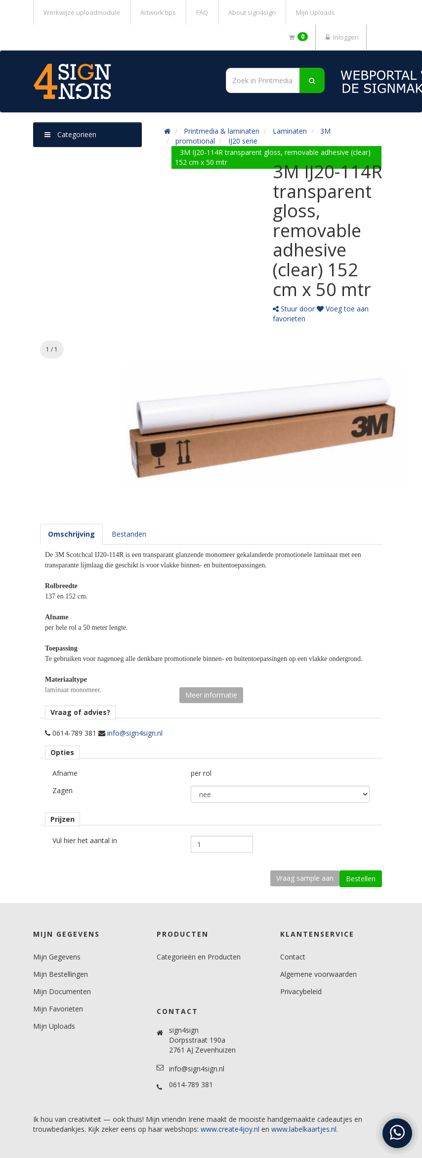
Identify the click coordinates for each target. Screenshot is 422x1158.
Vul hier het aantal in (84, 840)
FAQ (202, 12)
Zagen (62, 790)
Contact (292, 956)
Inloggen (341, 37)
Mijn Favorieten (58, 1008)
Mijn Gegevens (57, 956)
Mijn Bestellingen (60, 974)
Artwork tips (158, 12)
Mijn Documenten (62, 991)
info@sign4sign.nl (135, 733)
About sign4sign (252, 12)
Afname (65, 773)
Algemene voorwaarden (318, 974)
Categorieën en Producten (199, 956)
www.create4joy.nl (230, 1129)
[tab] (71, 534)
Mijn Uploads (315, 12)
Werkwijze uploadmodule (81, 12)
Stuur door (294, 308)
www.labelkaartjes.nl (304, 1129)
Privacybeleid (301, 991)
